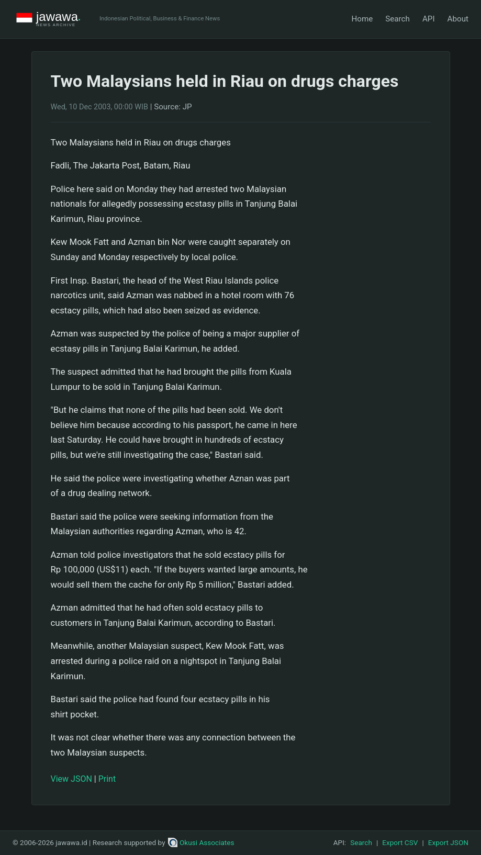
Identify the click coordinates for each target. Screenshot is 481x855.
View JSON (71, 779)
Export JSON (448, 842)
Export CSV (400, 842)
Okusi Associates (201, 842)
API (428, 19)
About (458, 19)
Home (362, 19)
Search (397, 19)
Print (107, 779)
